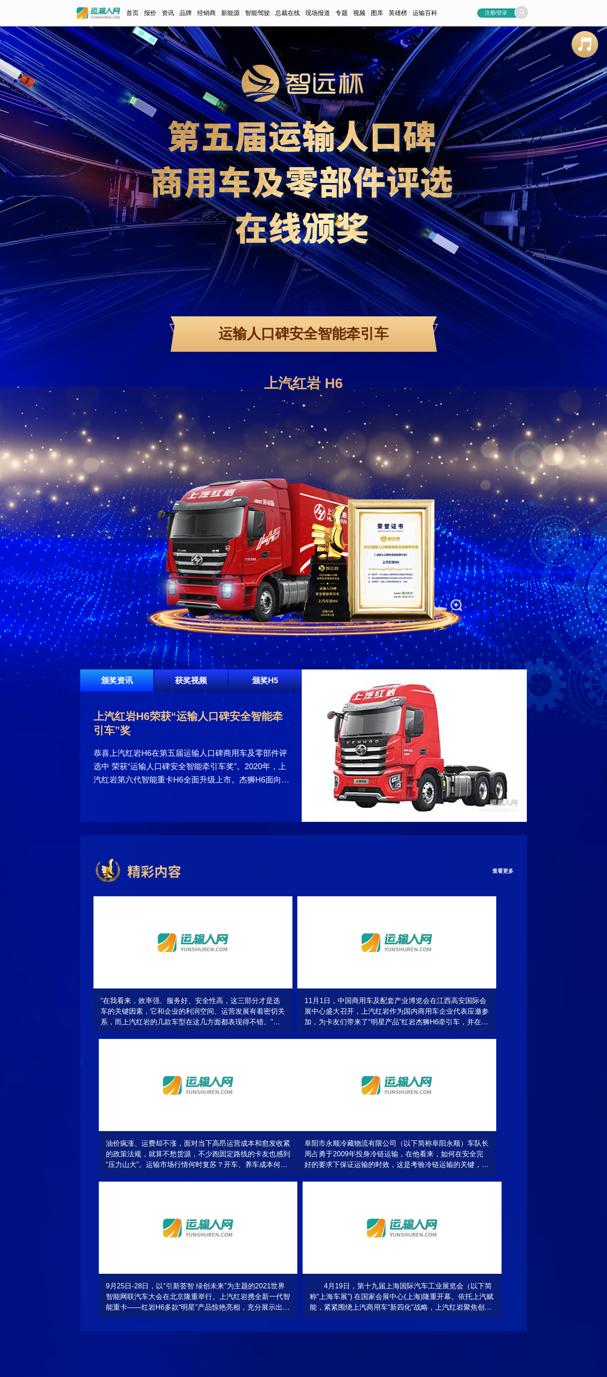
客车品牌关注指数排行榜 (497, 1283)
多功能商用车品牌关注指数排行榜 (416, 1309)
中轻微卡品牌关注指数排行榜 (410, 1283)
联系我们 (121, 1365)
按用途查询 (93, 1296)
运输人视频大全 (197, 1309)
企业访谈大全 (195, 1322)
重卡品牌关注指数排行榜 (497, 1296)
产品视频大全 (195, 1296)
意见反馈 (213, 1365)
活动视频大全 (195, 1283)
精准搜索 (90, 1309)
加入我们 (152, 1365)
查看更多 (499, 871)
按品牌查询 (93, 1283)
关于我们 (90, 1365)
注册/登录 (496, 13)
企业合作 (182, 1365)
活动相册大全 (293, 1283)
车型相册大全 (293, 1296)
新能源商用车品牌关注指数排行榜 (416, 1296)
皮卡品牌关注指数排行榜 (497, 1309)
